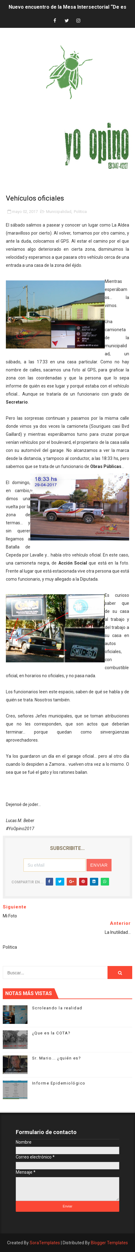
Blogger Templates (109, 1242)
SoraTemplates (45, 1242)
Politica (80, 211)
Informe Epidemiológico (59, 1083)
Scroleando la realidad (57, 1008)
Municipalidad (58, 211)
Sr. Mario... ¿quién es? (56, 1058)
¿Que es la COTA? (51, 1033)
